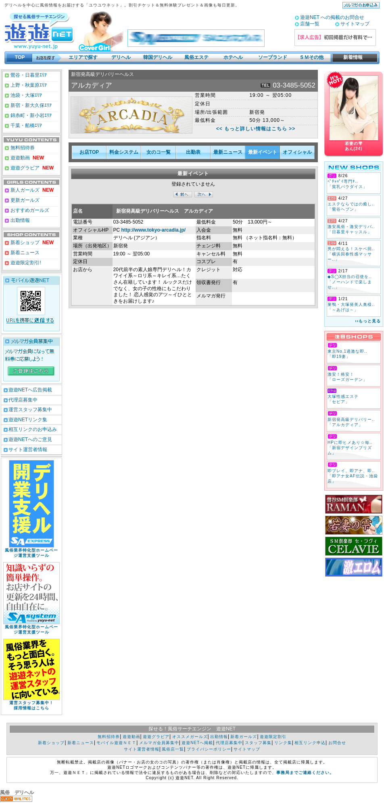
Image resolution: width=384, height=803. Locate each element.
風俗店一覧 (173, 749)
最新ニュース (227, 152)
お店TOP (89, 152)
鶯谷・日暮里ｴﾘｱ (28, 75)
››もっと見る (368, 321)
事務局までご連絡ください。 (305, 772)
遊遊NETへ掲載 (197, 742)
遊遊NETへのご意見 (30, 439)
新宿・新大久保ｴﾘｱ (30, 105)
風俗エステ (196, 57)
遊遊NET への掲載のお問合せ (332, 17)
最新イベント (262, 152)
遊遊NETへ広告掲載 (30, 390)
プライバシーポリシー (209, 749)
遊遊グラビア (24, 168)
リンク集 (283, 742)
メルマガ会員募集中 (159, 742)
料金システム (123, 152)
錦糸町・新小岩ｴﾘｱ (30, 115)
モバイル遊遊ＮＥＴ (116, 742)
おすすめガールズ (29, 210)
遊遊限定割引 (273, 736)
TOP (20, 57)
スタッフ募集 (258, 742)
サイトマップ (354, 24)
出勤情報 (19, 220)
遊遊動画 (19, 158)
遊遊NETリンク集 (27, 419)
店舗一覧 (309, 24)
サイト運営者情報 (27, 449)
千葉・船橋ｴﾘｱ (25, 125)
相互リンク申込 (310, 742)
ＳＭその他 (311, 57)
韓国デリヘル (157, 57)
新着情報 (350, 57)
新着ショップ (24, 242)
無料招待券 (22, 148)
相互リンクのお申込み (32, 429)
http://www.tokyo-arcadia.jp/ (153, 230)
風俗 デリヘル (17, 792)
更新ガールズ (24, 200)
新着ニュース (24, 252)
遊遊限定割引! (25, 263)
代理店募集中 (23, 400)
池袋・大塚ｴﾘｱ (25, 95)
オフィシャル (297, 152)
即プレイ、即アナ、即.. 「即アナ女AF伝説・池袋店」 (353, 475)
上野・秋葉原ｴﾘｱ (28, 85)
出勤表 (193, 152)
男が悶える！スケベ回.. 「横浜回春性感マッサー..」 (351, 254)
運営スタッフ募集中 (30, 409)
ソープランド (272, 57)
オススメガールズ (190, 736)
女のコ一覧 (158, 152)
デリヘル (121, 57)
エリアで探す (83, 57)
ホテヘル (233, 57)
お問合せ (337, 742)
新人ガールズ (31, 190)
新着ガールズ (243, 736)
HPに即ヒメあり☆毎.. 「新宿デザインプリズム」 (350, 447)
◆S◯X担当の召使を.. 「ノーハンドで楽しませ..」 (350, 281)
